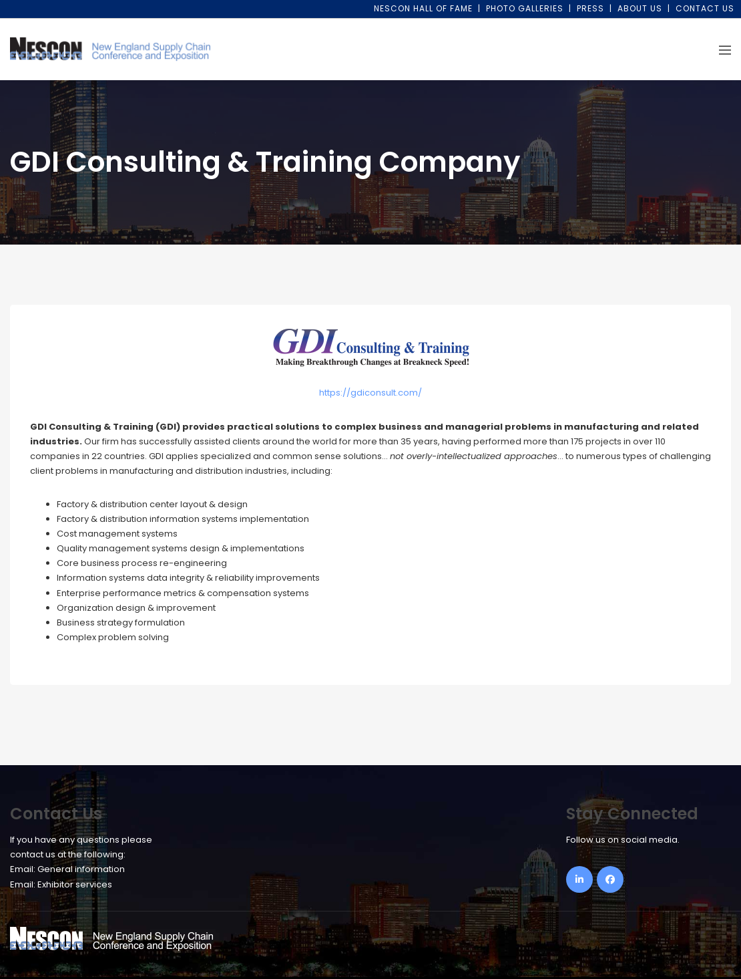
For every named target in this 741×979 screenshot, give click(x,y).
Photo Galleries (524, 8)
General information (81, 869)
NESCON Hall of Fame (423, 8)
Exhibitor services (74, 884)
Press (590, 8)
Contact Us (705, 8)
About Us (640, 8)
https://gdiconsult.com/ (370, 392)
